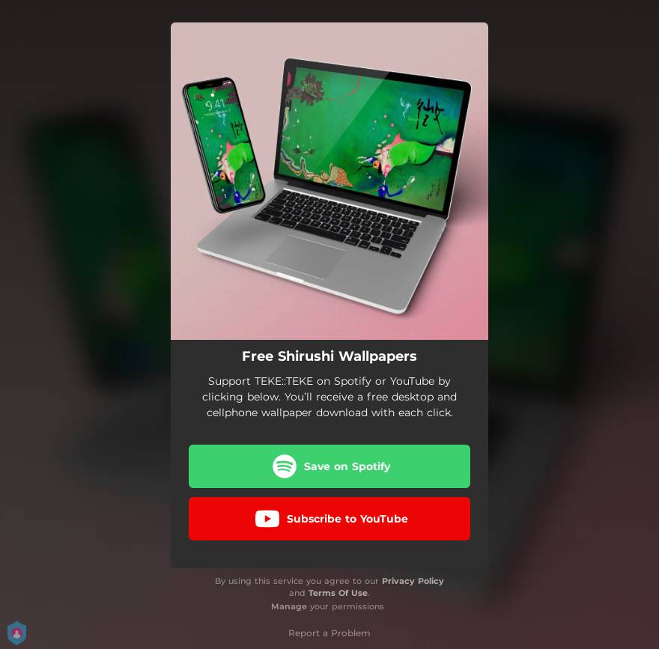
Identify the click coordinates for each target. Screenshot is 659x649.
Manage (289, 606)
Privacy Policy (413, 581)
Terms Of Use (338, 593)
